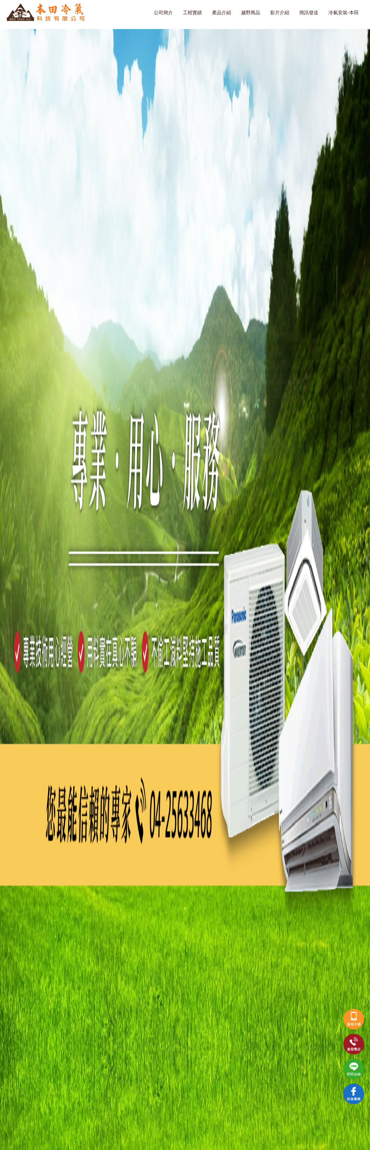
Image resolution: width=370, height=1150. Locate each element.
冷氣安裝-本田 (343, 12)
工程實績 (192, 12)
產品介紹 (221, 12)
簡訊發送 (308, 12)
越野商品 (250, 12)
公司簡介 (163, 12)
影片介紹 (279, 12)
